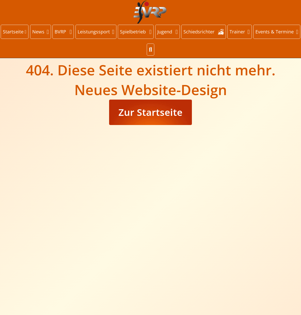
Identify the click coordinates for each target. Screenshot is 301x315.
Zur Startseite (151, 112)
